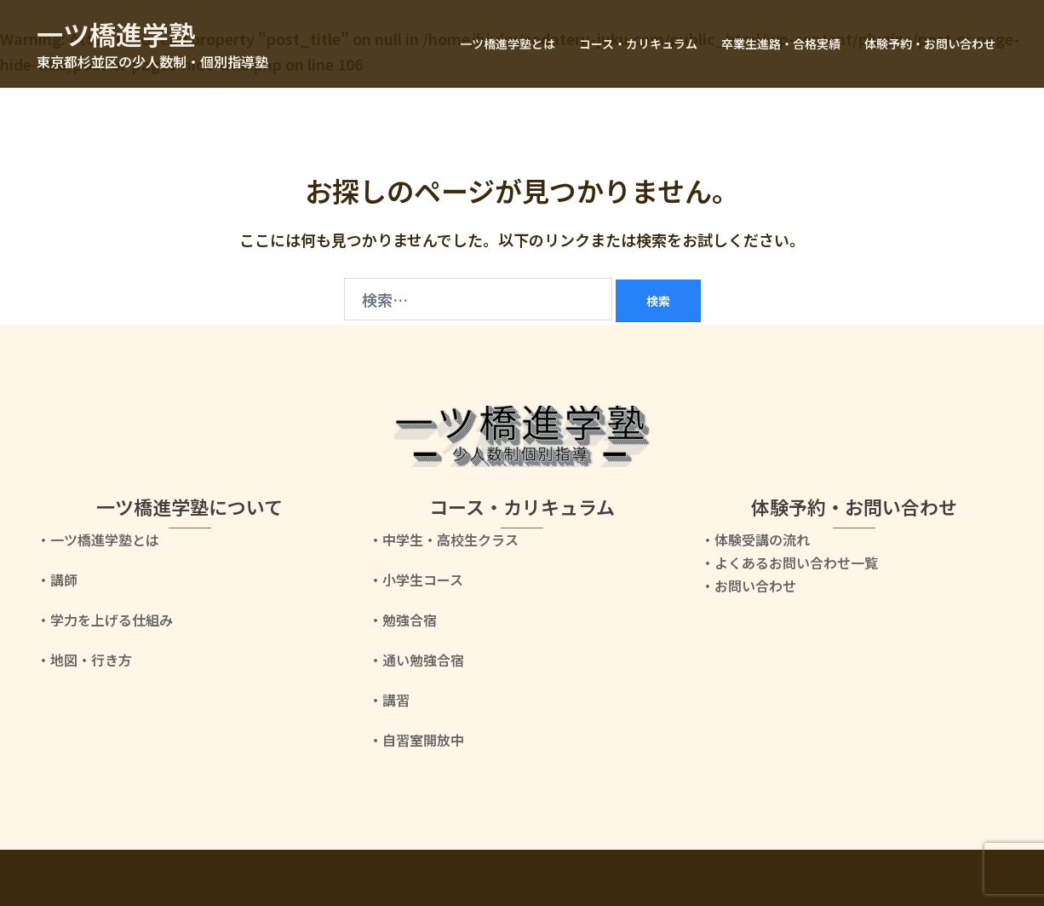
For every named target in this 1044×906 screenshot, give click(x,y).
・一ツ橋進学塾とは (98, 539)
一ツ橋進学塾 (118, 33)
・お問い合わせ (748, 585)
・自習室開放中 (416, 740)
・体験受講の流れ (755, 539)
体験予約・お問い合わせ (929, 43)
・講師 (57, 579)
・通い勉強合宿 (416, 659)
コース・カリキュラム (638, 43)
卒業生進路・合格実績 (780, 43)
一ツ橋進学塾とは (507, 43)
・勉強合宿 (403, 619)
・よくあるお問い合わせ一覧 (789, 562)
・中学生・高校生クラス (444, 539)
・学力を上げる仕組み (105, 619)
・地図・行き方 (84, 659)
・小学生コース (416, 579)
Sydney (335, 878)
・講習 (389, 700)
